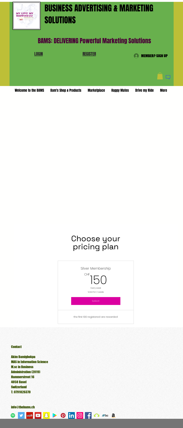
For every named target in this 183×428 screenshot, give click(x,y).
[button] (38, 54)
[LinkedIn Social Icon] (71, 415)
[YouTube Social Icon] (38, 415)
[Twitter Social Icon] (21, 415)
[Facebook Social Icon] (88, 415)
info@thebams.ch (23, 407)
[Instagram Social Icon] (80, 415)
